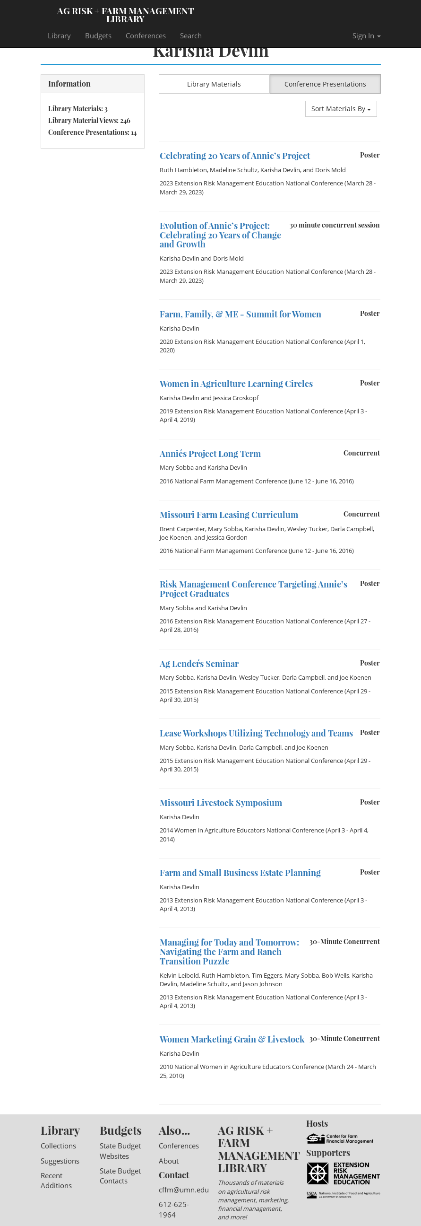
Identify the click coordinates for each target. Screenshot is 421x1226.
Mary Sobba (177, 467)
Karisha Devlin (280, 170)
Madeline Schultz (234, 170)
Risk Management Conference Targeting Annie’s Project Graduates (253, 588)
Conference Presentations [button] (325, 83)
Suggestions (60, 1160)
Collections (58, 1145)
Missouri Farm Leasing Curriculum (229, 514)
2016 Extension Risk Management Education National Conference (251, 621)
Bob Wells (335, 975)
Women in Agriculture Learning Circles (236, 383)
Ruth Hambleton (183, 170)
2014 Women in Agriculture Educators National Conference (242, 830)
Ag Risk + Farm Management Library (125, 14)
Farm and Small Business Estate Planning (240, 872)
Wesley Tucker (307, 529)
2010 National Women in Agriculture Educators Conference (242, 1066)
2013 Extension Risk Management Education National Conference (251, 900)
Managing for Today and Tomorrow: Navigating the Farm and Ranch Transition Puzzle (229, 952)
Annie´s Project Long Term (210, 453)
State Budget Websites (120, 1150)
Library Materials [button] (214, 83)
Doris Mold (330, 170)
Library (59, 35)
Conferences (146, 35)
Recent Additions (56, 1180)
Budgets (98, 35)
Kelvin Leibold (179, 975)
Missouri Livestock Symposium (221, 802)
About (169, 1160)
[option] (269, 176)
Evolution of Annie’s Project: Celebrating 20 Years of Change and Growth (220, 235)
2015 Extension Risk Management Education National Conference (251, 691)
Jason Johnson (263, 984)
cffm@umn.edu (184, 1189)
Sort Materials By (341, 108)
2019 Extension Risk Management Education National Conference (251, 411)
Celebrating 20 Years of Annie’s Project (235, 155)
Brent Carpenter (182, 529)
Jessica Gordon (227, 537)
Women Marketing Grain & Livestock (232, 1039)
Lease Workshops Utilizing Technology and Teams (256, 733)
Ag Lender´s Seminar (199, 663)
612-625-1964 (174, 1209)
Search (191, 35)
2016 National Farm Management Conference (223, 481)
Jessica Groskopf (235, 398)
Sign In (366, 35)
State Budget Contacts (120, 1175)
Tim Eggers (267, 975)
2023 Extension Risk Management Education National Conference (251, 183)
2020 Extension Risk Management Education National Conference (251, 341)
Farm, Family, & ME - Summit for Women (240, 314)
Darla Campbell (351, 529)
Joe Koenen (175, 537)
